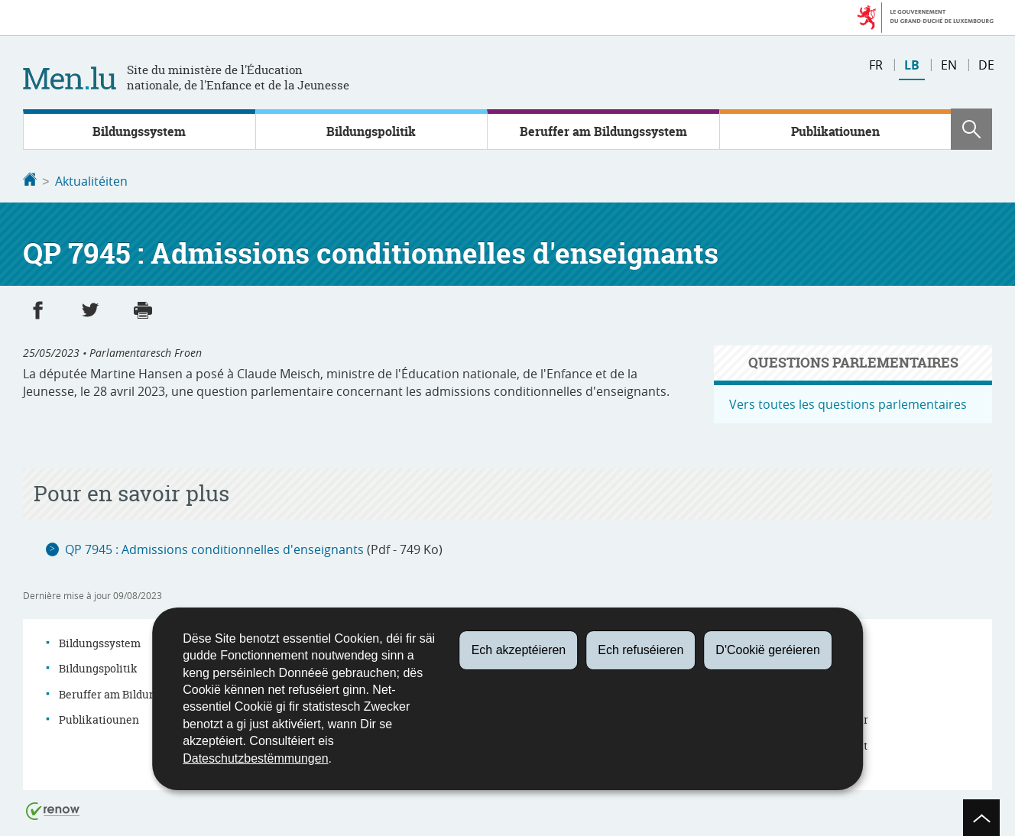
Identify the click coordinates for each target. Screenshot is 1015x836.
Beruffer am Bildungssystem (603, 131)
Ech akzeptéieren (519, 649)
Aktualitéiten (91, 181)
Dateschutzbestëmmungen (255, 758)
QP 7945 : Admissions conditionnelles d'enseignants (214, 548)
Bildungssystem (139, 131)
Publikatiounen (835, 131)
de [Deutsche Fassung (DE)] (986, 65)
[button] (971, 129)
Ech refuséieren (640, 649)
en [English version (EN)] (949, 65)
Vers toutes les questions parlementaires (848, 402)
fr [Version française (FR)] (876, 65)
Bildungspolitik (371, 131)
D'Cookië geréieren (767, 649)
